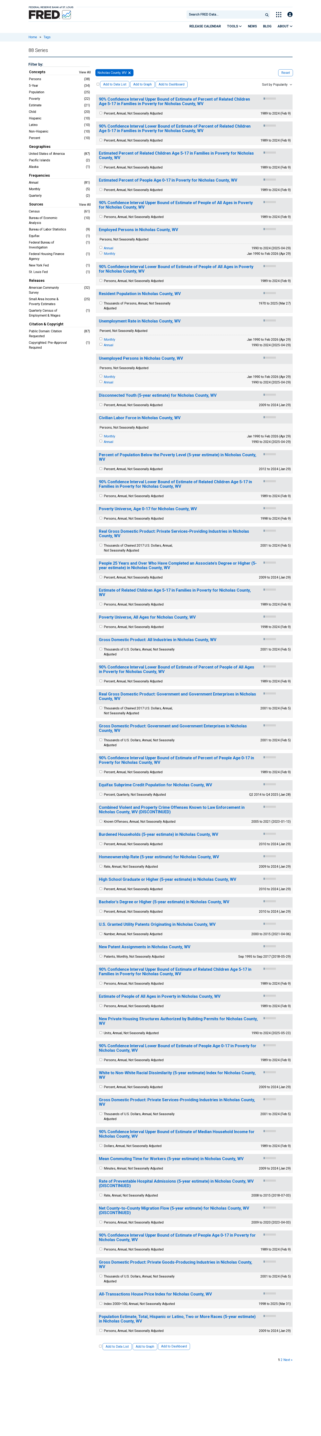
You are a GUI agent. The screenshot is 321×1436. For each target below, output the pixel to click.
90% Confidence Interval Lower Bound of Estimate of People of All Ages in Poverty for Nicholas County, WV (176, 269)
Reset (285, 73)
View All (85, 72)
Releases (37, 281)
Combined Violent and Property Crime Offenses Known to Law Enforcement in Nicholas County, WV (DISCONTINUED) (172, 809)
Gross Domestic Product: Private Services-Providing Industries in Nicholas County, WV (177, 1102)
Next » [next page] (288, 1360)
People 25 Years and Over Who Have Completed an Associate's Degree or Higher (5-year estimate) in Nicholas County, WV (178, 565)
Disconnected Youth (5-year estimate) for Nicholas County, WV (158, 395)
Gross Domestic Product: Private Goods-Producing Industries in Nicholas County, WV (175, 1264)
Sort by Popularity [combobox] (275, 85)
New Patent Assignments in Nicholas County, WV (144, 947)
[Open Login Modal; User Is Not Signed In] (290, 14)
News (252, 26)
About (285, 26)
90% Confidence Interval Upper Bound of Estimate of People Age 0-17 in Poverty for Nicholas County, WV (177, 1237)
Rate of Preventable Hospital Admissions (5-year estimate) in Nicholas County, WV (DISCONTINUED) (176, 1183)
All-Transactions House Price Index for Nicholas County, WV (155, 1294)
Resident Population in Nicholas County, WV (140, 293)
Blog (267, 26)
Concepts (37, 72)
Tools (234, 26)
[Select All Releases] (98, 84)
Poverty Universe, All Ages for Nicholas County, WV (147, 617)
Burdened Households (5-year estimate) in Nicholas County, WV (158, 834)
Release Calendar (205, 26)
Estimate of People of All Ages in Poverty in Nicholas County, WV (159, 996)
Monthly (109, 254)
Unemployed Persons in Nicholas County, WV (141, 358)
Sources (36, 204)
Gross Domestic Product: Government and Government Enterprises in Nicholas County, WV (173, 728)
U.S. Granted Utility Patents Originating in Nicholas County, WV (157, 924)
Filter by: (35, 64)
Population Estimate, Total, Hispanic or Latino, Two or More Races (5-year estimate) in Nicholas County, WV (177, 1319)
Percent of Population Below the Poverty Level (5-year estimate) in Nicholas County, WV (177, 457)
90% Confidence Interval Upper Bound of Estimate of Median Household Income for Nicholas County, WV (176, 1134)
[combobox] (224, 14)
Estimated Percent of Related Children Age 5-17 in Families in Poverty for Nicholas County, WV (176, 155)
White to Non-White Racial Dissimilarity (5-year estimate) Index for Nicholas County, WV (177, 1075)
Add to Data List (114, 84)
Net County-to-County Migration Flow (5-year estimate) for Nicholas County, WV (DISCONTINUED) (174, 1210)
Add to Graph (142, 84)
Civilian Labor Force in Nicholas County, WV (140, 418)
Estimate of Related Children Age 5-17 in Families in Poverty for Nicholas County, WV (175, 592)
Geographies (40, 147)
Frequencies (39, 175)
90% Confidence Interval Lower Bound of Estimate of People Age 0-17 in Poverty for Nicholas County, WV (177, 1048)
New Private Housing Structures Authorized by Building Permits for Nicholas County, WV (178, 1021)
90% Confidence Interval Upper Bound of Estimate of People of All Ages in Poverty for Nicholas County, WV (176, 205)
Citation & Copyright (46, 324)
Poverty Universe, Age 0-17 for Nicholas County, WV (148, 509)
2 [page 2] (282, 1360)
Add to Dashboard (171, 84)
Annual (108, 248)
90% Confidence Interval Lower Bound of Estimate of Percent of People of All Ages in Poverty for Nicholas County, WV (176, 669)
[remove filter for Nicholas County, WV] (129, 73)
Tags (47, 37)
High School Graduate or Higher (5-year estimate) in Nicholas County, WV (167, 879)
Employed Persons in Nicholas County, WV (138, 229)
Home (32, 37)
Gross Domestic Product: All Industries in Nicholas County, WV (157, 639)
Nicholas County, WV (112, 73)
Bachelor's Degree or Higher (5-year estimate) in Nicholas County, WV (164, 902)
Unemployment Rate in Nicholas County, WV (140, 321)
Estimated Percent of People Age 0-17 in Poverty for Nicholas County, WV (168, 180)
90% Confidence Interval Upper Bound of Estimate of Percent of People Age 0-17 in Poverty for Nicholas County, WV (176, 760)
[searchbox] (225, 14)
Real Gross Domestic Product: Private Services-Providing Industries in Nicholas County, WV (174, 533)
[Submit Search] (267, 14)
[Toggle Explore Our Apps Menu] (278, 14)
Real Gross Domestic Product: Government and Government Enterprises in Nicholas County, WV (177, 696)
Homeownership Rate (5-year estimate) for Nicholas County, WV (159, 857)
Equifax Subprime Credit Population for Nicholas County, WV (155, 785)
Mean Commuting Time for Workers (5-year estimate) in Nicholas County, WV (171, 1158)
